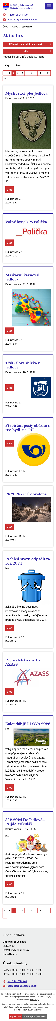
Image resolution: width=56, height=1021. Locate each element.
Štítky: (6, 65)
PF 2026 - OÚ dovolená (26, 494)
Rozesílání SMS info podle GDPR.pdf (24, 56)
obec (18, 65)
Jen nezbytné (29, 1016)
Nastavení (41, 1016)
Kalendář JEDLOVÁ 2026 (27, 724)
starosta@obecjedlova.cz (22, 19)
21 (48, 73)
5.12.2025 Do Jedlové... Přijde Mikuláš (25, 822)
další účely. (34, 1000)
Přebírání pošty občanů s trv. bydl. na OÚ (27, 427)
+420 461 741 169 (17, 14)
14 (40, 73)
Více (9, 189)
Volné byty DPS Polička (26, 222)
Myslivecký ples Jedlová (26, 93)
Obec (15, 26)
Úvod (5, 26)
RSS (38, 51)
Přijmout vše (15, 1016)
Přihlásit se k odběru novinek (30, 44)
